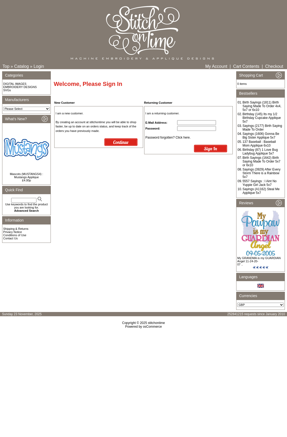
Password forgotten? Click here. (168, 137)
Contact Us (10, 238)
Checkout (274, 66)
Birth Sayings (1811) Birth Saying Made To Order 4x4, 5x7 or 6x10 (262, 106)
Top (6, 66)
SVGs (7, 90)
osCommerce (152, 326)
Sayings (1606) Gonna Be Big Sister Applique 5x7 (261, 135)
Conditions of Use (14, 235)
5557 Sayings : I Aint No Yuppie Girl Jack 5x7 (260, 183)
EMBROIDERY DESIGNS (20, 87)
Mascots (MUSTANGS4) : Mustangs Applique (26, 175)
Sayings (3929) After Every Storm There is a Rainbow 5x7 (262, 173)
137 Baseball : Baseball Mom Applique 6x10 (259, 143)
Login (39, 66)
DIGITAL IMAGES (14, 83)
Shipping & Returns (15, 228)
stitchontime (156, 323)
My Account (216, 66)
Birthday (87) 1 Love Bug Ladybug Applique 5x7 (260, 151)
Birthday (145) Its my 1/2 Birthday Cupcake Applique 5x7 (262, 117)
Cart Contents (246, 66)
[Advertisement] (143, 374)
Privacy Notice (12, 232)
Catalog (21, 66)
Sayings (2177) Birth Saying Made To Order (262, 127)
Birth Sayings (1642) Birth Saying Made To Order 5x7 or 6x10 (262, 161)
